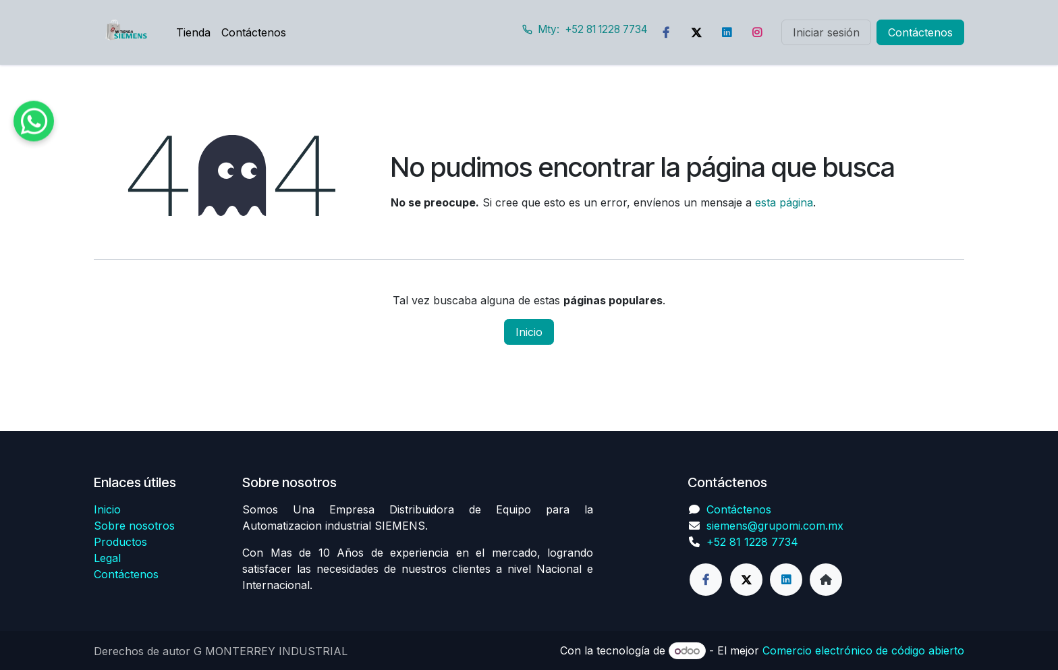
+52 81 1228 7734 (752, 542)
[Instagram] (757, 32)
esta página (784, 202)
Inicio (529, 332)
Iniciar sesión (826, 32)
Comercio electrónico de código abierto (863, 650)
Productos (120, 542)
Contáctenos (920, 32)
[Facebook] (665, 32)
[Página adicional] (826, 579)
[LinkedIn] (726, 32)
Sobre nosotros (134, 525)
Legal (107, 558)
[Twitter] (696, 32)
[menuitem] (193, 32)
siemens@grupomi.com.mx (774, 525)
